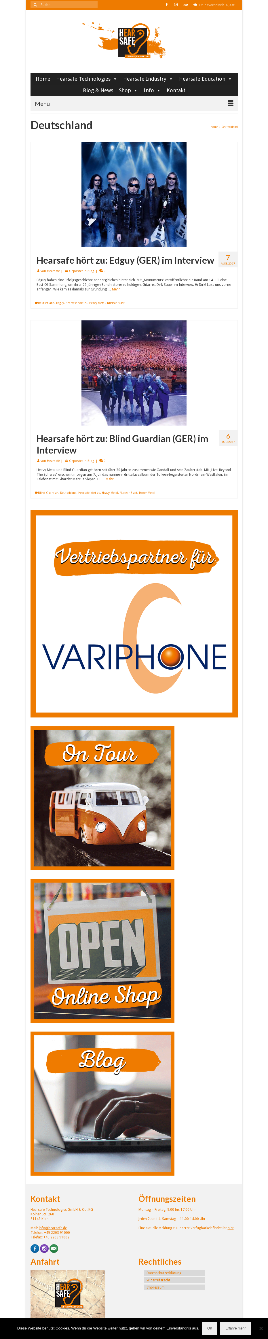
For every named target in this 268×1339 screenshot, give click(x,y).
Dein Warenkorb (214, 5)
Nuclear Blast (116, 303)
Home (43, 79)
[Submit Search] (35, 4)
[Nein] (261, 1328)
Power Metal (147, 492)
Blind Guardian (48, 492)
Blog (91, 271)
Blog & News (98, 90)
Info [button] (152, 90)
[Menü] (134, 103)
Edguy (60, 303)
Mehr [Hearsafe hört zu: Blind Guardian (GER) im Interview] (110, 479)
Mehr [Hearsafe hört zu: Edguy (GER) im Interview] (116, 289)
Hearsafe (53, 271)
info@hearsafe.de (53, 1228)
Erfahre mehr (235, 1328)
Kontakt (176, 90)
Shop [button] (128, 90)
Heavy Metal (97, 303)
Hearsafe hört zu (77, 303)
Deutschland (46, 303)
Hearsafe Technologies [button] (86, 79)
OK (209, 1328)
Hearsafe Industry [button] (148, 79)
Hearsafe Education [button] (205, 79)
